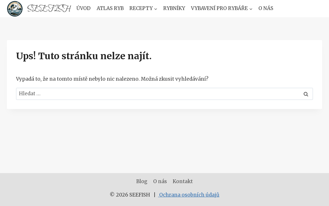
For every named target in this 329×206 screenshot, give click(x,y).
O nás (265, 8)
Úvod (83, 8)
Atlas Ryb (110, 8)
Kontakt (183, 181)
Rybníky (174, 8)
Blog (141, 181)
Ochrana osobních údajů (188, 195)
